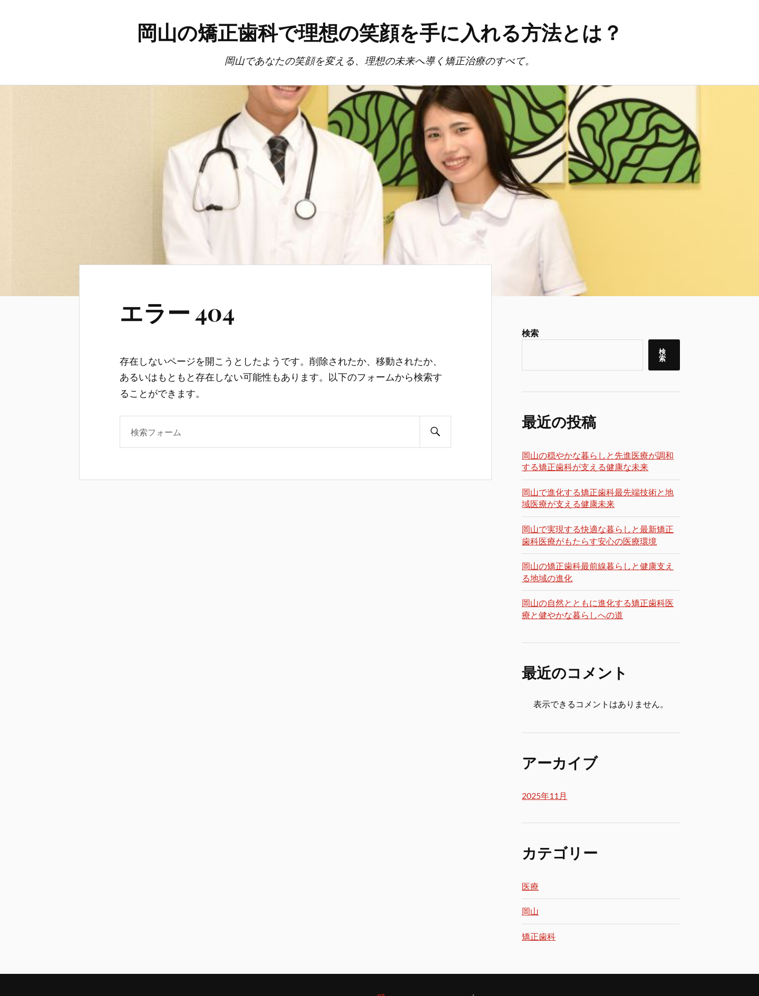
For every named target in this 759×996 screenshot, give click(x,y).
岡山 (530, 911)
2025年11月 (544, 795)
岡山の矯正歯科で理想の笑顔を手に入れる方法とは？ (379, 31)
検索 (530, 333)
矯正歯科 (539, 936)
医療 (530, 886)
